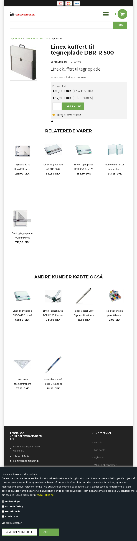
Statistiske (11, 516)
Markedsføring (14, 506)
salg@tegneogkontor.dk (26, 460)
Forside (98, 442)
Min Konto (99, 450)
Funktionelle (12, 511)
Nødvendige (12, 501)
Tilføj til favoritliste (66, 115)
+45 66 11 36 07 (21, 455)
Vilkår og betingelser (105, 464)
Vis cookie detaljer (12, 522)
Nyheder (99, 457)
